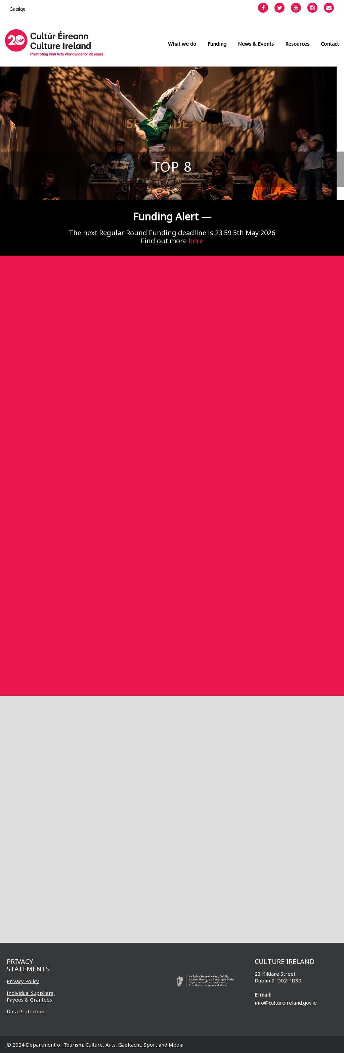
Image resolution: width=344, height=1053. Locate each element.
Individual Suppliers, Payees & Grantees (31, 996)
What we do (182, 43)
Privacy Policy (23, 981)
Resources (297, 43)
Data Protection (25, 1011)
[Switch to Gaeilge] (17, 8)
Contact (330, 43)
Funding (217, 43)
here (195, 240)
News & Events (256, 43)
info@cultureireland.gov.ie (286, 1002)
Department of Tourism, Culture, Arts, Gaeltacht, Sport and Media (104, 1044)
